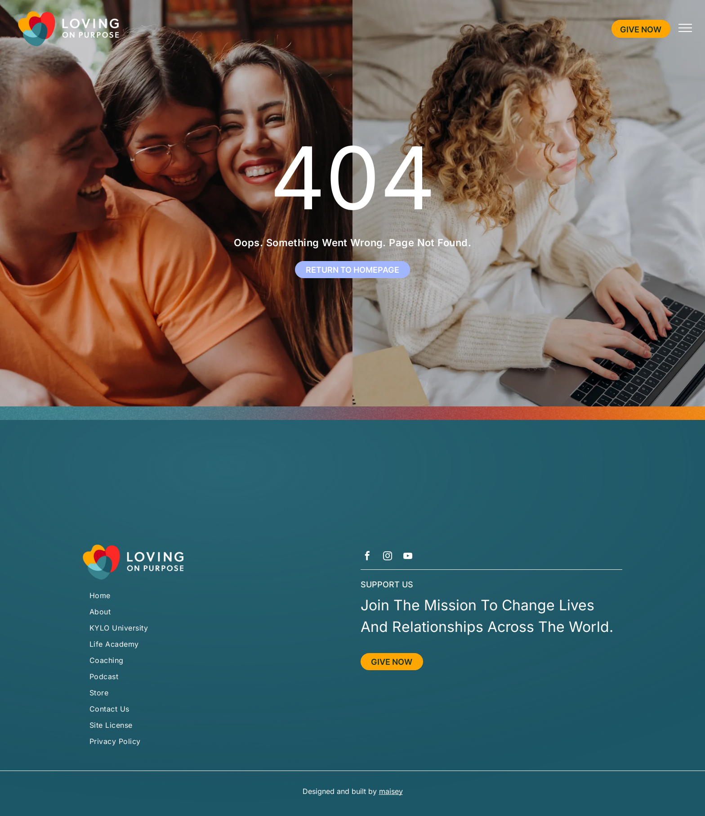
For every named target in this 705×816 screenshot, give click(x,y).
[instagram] (387, 557)
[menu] (685, 28)
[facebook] (367, 557)
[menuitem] (213, 595)
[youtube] (408, 557)
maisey (391, 791)
